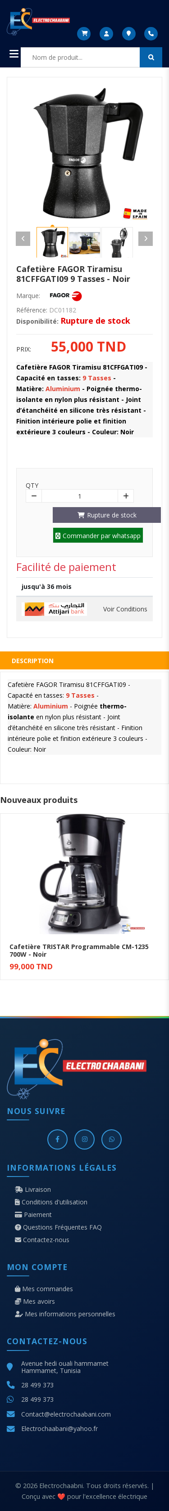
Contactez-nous (42, 1240)
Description (33, 660)
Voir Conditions (125, 609)
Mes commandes (44, 1289)
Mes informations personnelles (65, 1314)
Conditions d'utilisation (51, 1202)
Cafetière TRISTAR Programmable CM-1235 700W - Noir (79, 950)
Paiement (33, 1214)
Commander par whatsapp (98, 535)
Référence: (31, 310)
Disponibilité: (37, 321)
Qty (32, 485)
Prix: (23, 349)
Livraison (33, 1189)
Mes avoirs (35, 1301)
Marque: (28, 295)
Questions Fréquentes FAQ (58, 1227)
